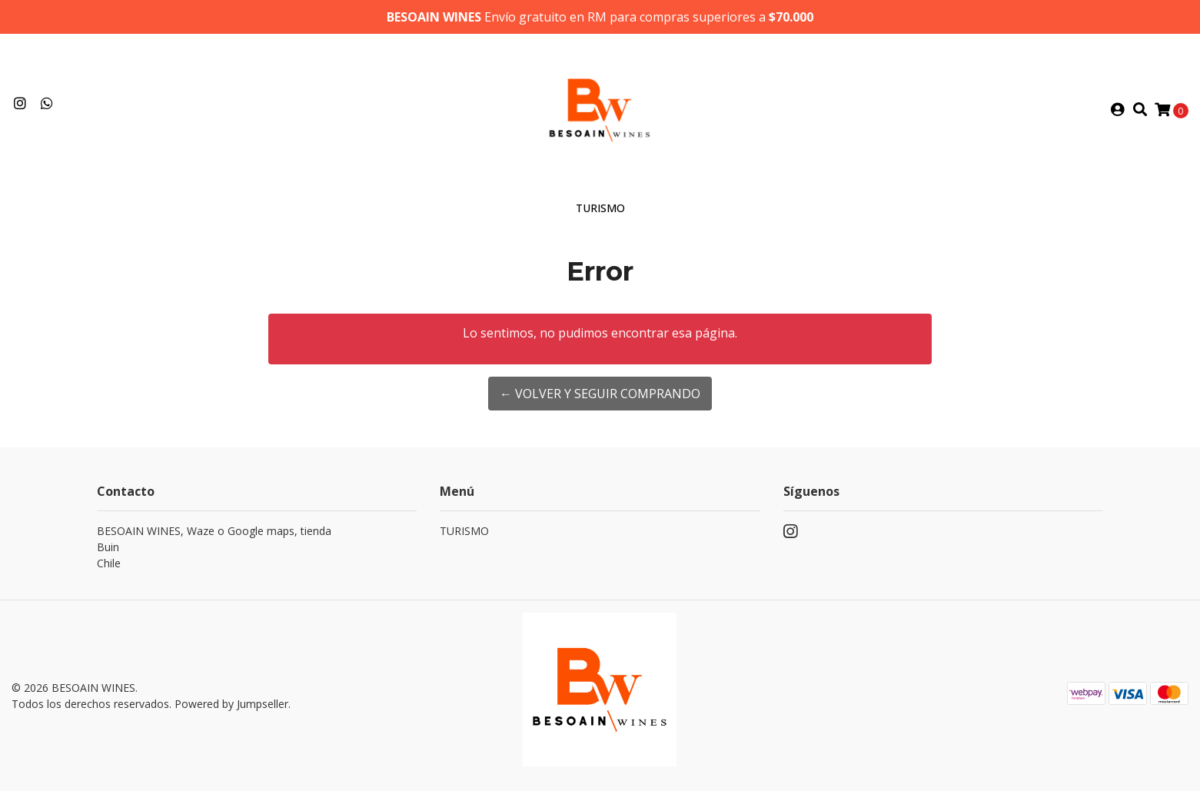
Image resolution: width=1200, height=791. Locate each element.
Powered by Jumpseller (231, 703)
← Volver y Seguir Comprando (600, 393)
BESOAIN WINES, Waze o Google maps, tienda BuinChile (214, 546)
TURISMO (600, 208)
